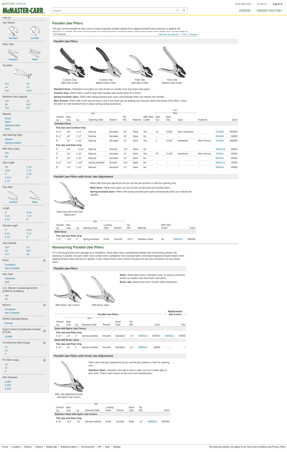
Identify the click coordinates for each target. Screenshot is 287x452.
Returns (28, 447)
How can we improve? (169, 34)
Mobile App (51, 447)
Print (184, 34)
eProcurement (88, 447)
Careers (39, 447)
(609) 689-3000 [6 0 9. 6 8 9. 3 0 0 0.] (243, 4)
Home (5, 447)
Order (244, 10)
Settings (117, 447)
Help (107, 447)
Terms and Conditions (257, 447)
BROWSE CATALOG (15, 4)
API (100, 447)
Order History (269, 10)
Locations (16, 447)
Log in (277, 4)
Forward (193, 34)
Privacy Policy (278, 447)
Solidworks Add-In (68, 447)
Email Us (262, 4)
